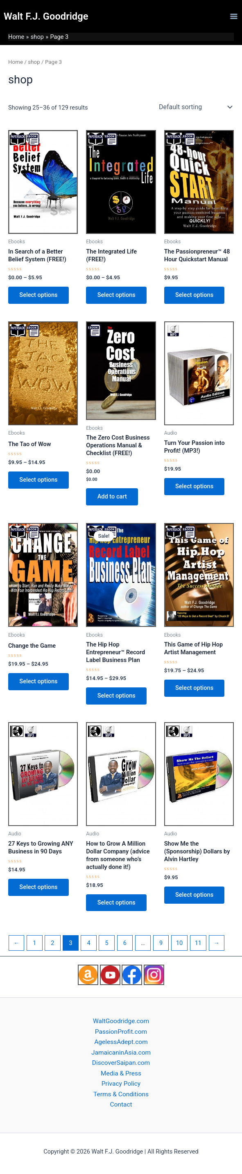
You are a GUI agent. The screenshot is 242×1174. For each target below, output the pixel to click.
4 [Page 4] (88, 944)
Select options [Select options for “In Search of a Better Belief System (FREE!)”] (39, 295)
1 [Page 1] (34, 944)
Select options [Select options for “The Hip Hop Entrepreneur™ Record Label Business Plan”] (116, 696)
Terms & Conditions (121, 1094)
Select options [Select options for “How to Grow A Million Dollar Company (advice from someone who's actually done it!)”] (116, 903)
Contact (121, 1105)
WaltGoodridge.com (121, 1021)
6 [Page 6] (125, 944)
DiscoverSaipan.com (121, 1062)
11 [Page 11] (198, 944)
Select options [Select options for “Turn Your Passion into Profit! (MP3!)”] (195, 486)
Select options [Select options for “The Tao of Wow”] (39, 480)
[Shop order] (195, 107)
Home (15, 62)
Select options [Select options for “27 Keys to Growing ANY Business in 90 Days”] (39, 888)
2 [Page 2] (52, 944)
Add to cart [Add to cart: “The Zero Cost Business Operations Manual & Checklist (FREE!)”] (112, 497)
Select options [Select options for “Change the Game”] (39, 682)
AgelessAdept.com (121, 1042)
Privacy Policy (121, 1083)
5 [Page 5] (107, 944)
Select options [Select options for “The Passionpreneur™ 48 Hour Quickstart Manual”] (195, 295)
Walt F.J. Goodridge (46, 16)
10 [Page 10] (179, 944)
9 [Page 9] (161, 944)
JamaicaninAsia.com (121, 1052)
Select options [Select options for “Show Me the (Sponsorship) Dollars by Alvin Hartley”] (195, 896)
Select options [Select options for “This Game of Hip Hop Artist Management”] (195, 688)
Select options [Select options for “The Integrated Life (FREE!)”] (116, 295)
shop (34, 62)
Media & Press (121, 1073)
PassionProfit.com (121, 1031)
